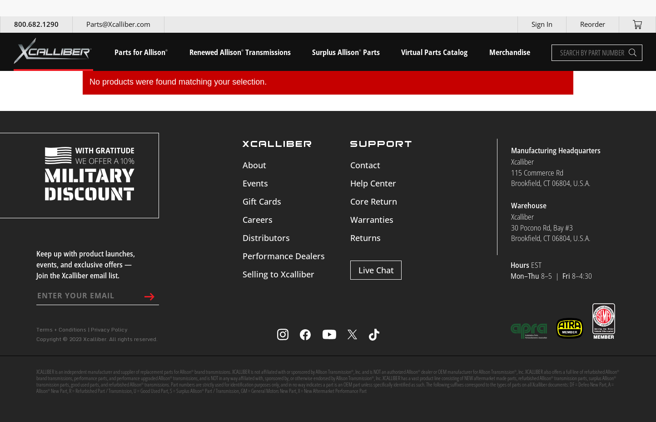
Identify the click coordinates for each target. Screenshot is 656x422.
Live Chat (376, 270)
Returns (365, 237)
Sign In (542, 24)
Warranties (371, 219)
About (254, 165)
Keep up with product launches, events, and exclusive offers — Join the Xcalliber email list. (85, 265)
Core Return (373, 201)
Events (255, 183)
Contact (365, 165)
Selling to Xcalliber (278, 274)
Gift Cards (262, 201)
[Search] (633, 52)
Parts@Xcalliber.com (118, 24)
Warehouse (529, 206)
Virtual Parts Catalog (434, 52)
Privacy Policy (109, 329)
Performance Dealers (284, 256)
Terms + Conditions (61, 329)
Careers (258, 219)
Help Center (373, 183)
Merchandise (509, 52)
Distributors (266, 237)
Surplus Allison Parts (346, 52)
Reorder (592, 24)
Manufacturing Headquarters (556, 151)
